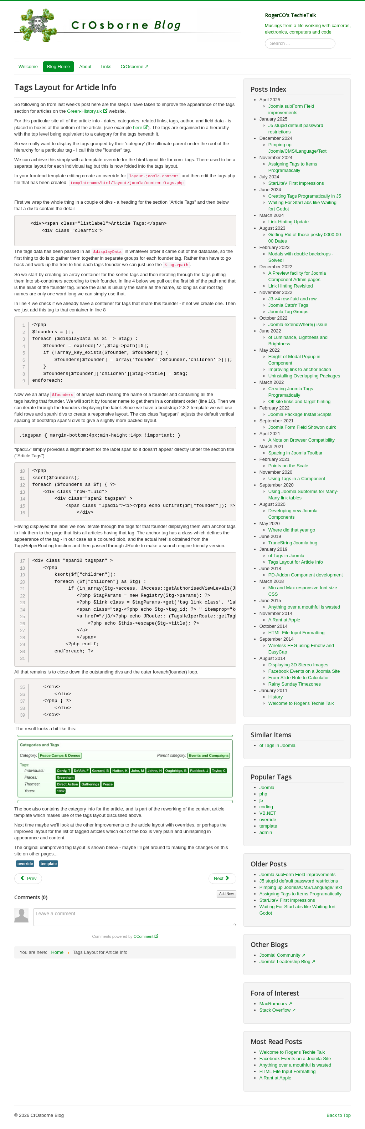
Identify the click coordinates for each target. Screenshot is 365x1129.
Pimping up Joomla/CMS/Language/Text (300, 887)
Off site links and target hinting (299, 401)
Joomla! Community (279, 955)
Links (106, 66)
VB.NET (267, 813)
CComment (144, 936)
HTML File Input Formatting (296, 632)
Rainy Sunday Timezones (294, 684)
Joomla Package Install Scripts (299, 414)
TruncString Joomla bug (293, 542)
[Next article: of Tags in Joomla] (222, 878)
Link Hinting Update (288, 221)
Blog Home (58, 66)
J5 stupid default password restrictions (298, 881)
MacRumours (273, 1003)
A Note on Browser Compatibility (301, 440)
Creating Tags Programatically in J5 (304, 196)
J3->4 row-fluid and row (292, 298)
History (275, 697)
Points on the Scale (288, 465)
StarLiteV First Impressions (296, 183)
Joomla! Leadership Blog (284, 961)
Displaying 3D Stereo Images (298, 664)
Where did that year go (291, 530)
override (25, 863)
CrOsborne (132, 66)
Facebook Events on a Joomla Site (304, 671)
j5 (261, 800)
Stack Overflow (275, 1010)
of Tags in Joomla (286, 555)
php (263, 794)
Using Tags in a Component (296, 478)
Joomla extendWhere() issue (297, 324)
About (85, 66)
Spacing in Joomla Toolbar (295, 453)
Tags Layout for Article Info (295, 562)
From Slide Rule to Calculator (298, 677)
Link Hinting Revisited (290, 286)
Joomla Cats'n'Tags (288, 305)
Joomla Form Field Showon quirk (302, 427)
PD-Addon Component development (305, 575)
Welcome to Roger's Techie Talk (301, 703)
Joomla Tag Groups (288, 311)
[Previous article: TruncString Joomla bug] (28, 878)
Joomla (266, 787)
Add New (226, 894)
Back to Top (339, 1115)
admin (265, 832)
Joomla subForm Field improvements (297, 874)
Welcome (28, 66)
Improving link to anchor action (299, 369)
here (137, 127)
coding (266, 806)
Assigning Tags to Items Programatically (300, 893)
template (49, 863)
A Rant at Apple (284, 619)
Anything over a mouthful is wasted (304, 607)
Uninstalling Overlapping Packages (304, 375)
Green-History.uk (84, 111)
